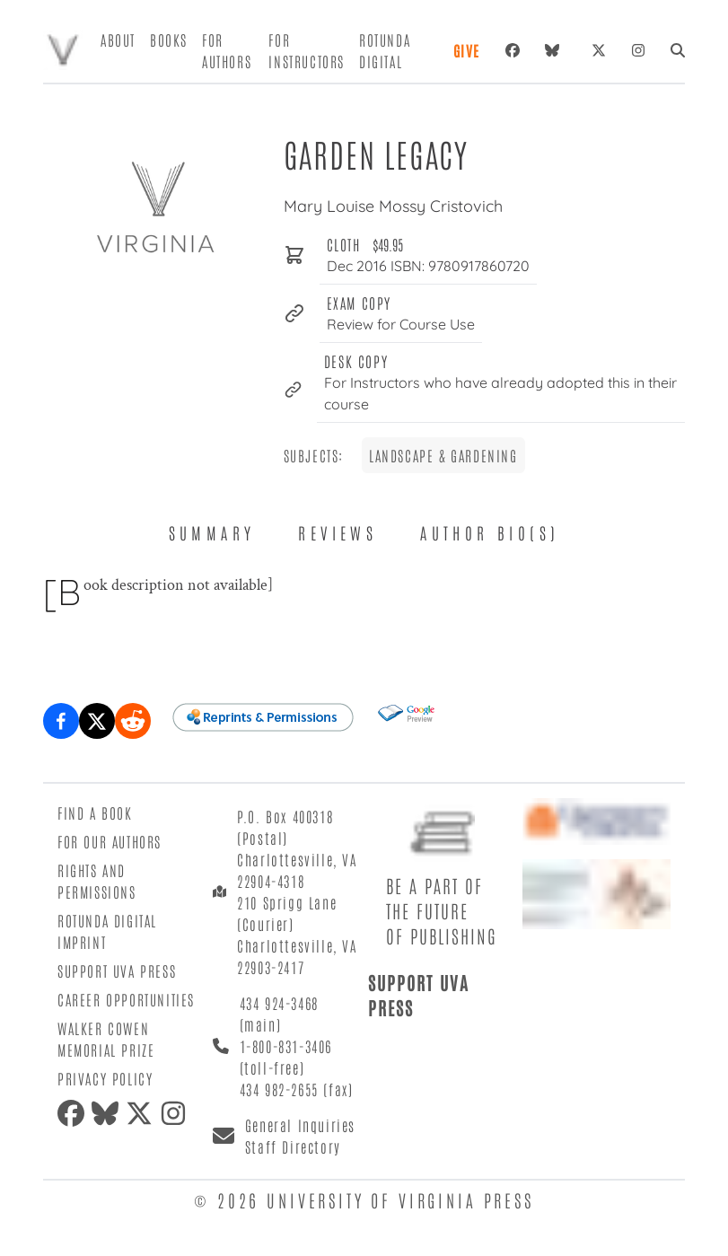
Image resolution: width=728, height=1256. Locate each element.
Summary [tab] (212, 532)
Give (466, 50)
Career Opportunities (126, 999)
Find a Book (95, 812)
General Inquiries (300, 1125)
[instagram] (177, 1113)
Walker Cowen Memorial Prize (105, 1038)
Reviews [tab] (337, 532)
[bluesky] (555, 50)
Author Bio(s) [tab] (489, 532)
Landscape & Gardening (443, 455)
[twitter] (143, 1113)
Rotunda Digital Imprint (107, 931)
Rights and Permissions (96, 880)
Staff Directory (293, 1146)
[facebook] (74, 1113)
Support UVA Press (116, 970)
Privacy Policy (105, 1078)
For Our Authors (109, 841)
